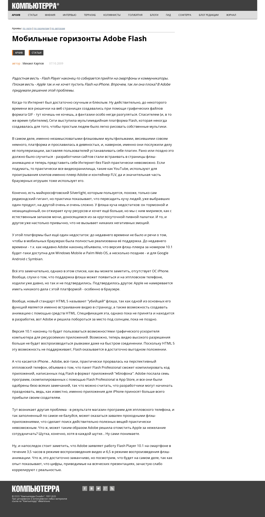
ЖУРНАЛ (231, 15)
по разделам (41, 28)
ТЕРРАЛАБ (90, 15)
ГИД (168, 15)
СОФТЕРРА (184, 15)
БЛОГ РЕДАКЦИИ (209, 15)
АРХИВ (16, 15)
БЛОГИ (154, 15)
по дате (27, 28)
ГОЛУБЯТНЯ (135, 15)
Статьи (36, 52)
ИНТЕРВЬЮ (69, 15)
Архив (19, 52)
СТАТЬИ (32, 15)
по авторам (58, 28)
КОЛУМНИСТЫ (112, 15)
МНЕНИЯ (50, 15)
